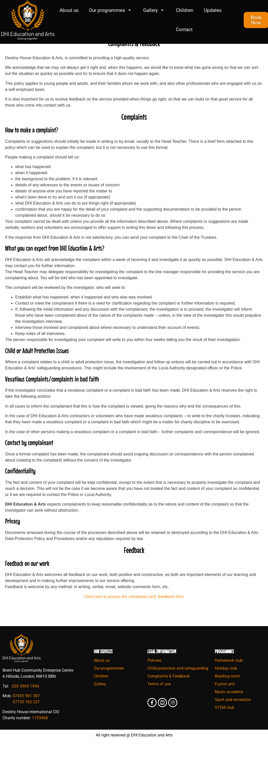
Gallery (154, 10)
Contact (184, 29)
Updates (213, 10)
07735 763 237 (26, 716)
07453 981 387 (26, 710)
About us (69, 10)
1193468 (40, 732)
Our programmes (111, 10)
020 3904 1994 (25, 700)
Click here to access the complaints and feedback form (134, 611)
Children (185, 10)
